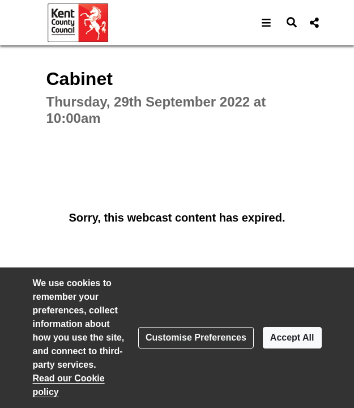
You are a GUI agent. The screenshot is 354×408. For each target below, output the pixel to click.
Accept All (292, 337)
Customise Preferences (196, 337)
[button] (266, 22)
